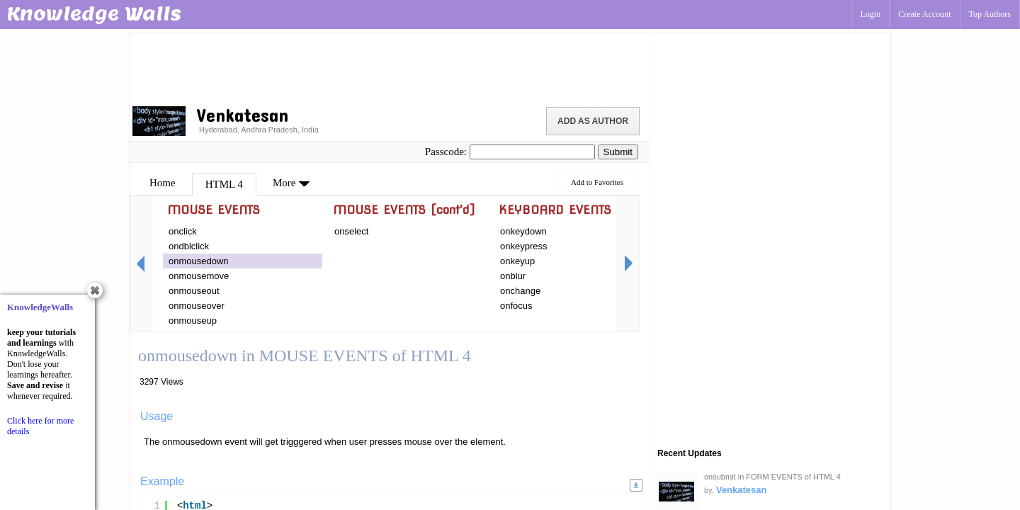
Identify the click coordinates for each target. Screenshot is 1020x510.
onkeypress (523, 246)
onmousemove (199, 276)
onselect (351, 231)
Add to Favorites (597, 182)
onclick (183, 231)
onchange (520, 290)
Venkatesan (741, 489)
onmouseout (194, 290)
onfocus (516, 305)
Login (871, 14)
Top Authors (990, 14)
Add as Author (592, 121)
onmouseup (193, 320)
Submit (618, 152)
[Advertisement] (389, 67)
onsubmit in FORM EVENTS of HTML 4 (772, 476)
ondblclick (189, 246)
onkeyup (517, 261)
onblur (513, 276)
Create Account (924, 14)
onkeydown (523, 231)
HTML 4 (224, 184)
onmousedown (199, 261)
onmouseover (197, 305)
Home (162, 182)
